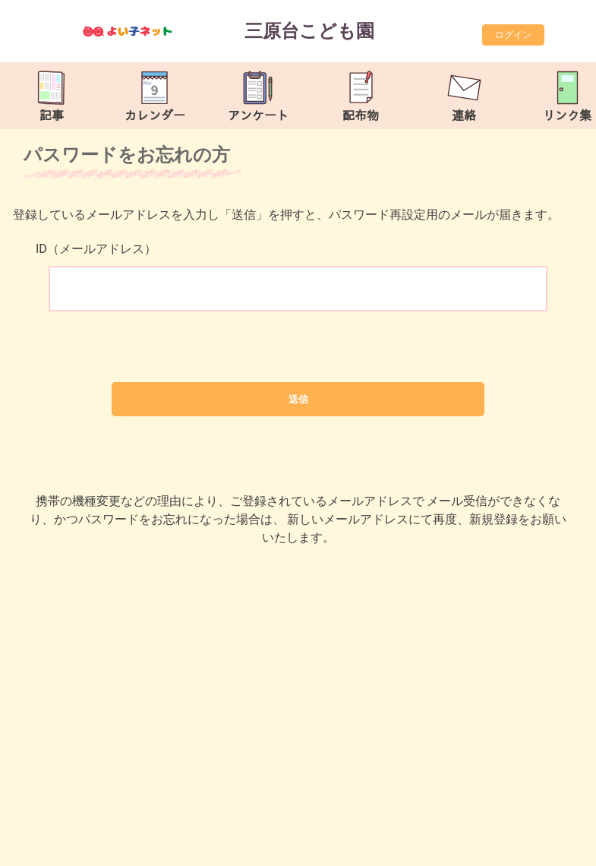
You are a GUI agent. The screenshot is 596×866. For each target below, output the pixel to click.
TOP (563, 846)
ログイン (513, 35)
